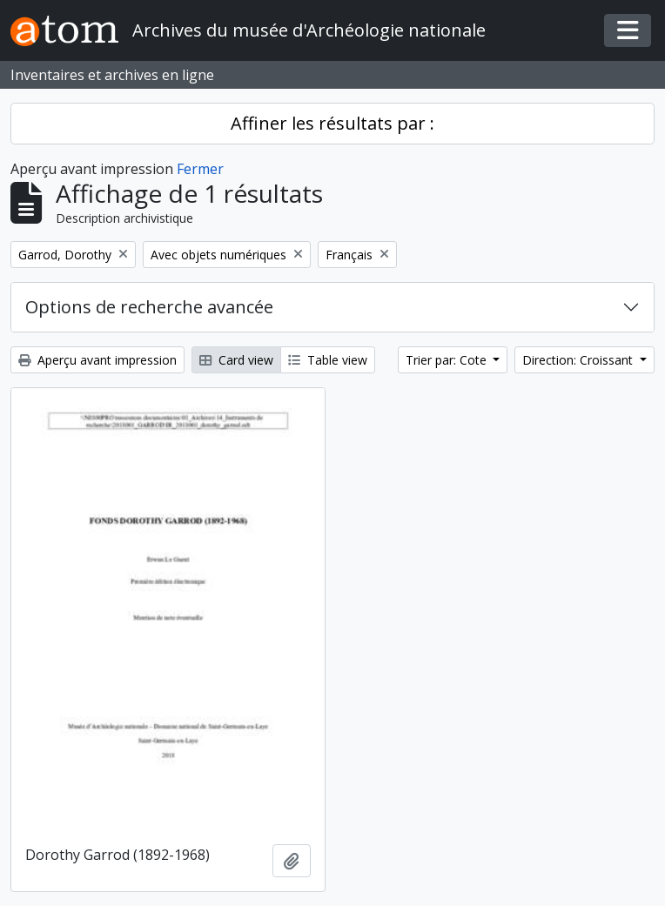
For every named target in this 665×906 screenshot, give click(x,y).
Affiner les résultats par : (332, 123)
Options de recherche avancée (149, 307)
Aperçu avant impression (97, 360)
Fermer (200, 168)
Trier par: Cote (448, 360)
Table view (327, 360)
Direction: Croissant (579, 360)
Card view (236, 360)
